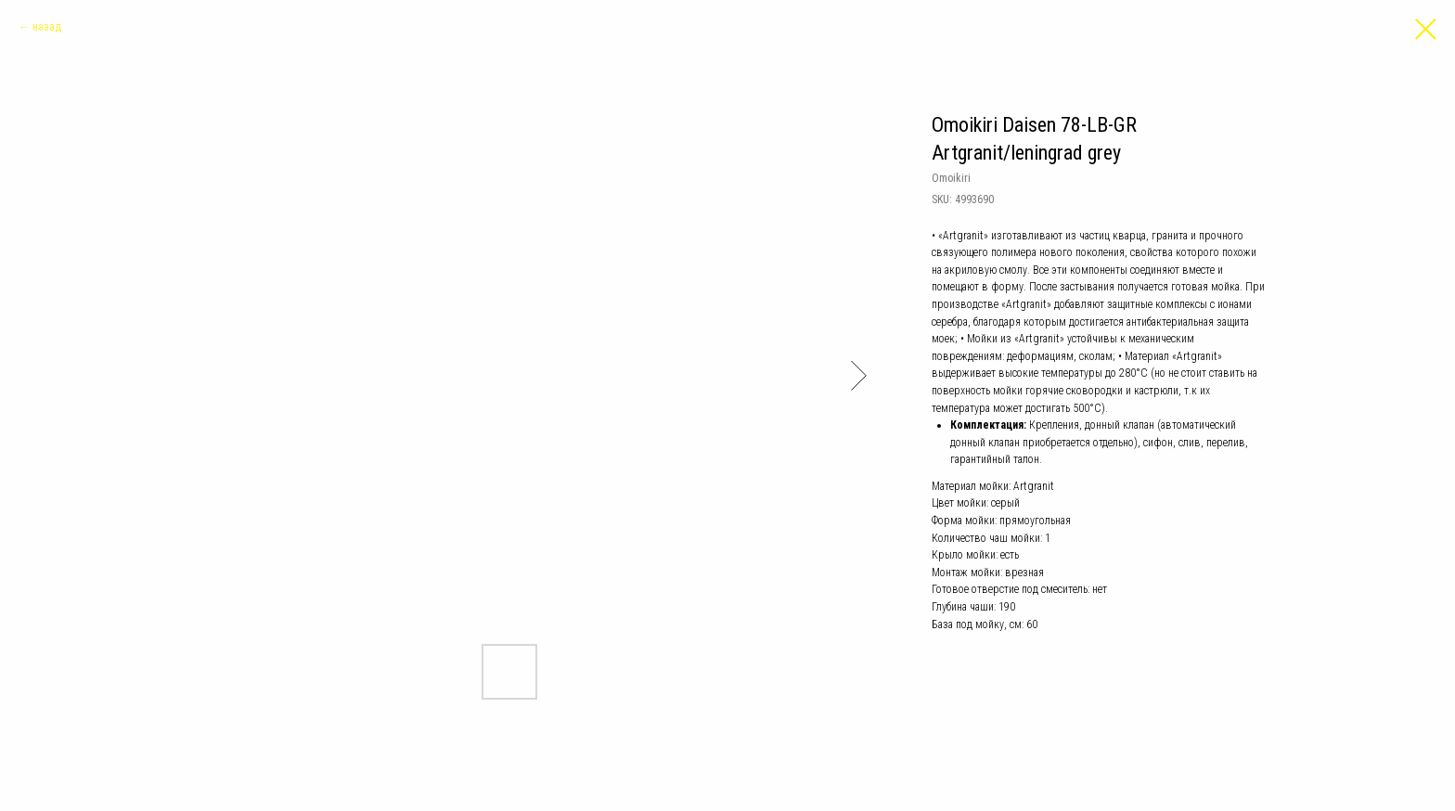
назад (46, 26)
